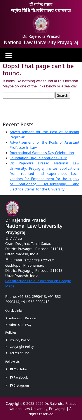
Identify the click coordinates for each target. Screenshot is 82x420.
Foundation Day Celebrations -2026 (38, 158)
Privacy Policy (17, 340)
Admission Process (21, 318)
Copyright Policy (19, 347)
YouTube (18, 369)
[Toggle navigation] (10, 55)
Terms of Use (17, 353)
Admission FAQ (18, 325)
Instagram (19, 385)
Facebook (19, 377)
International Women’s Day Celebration (42, 152)
